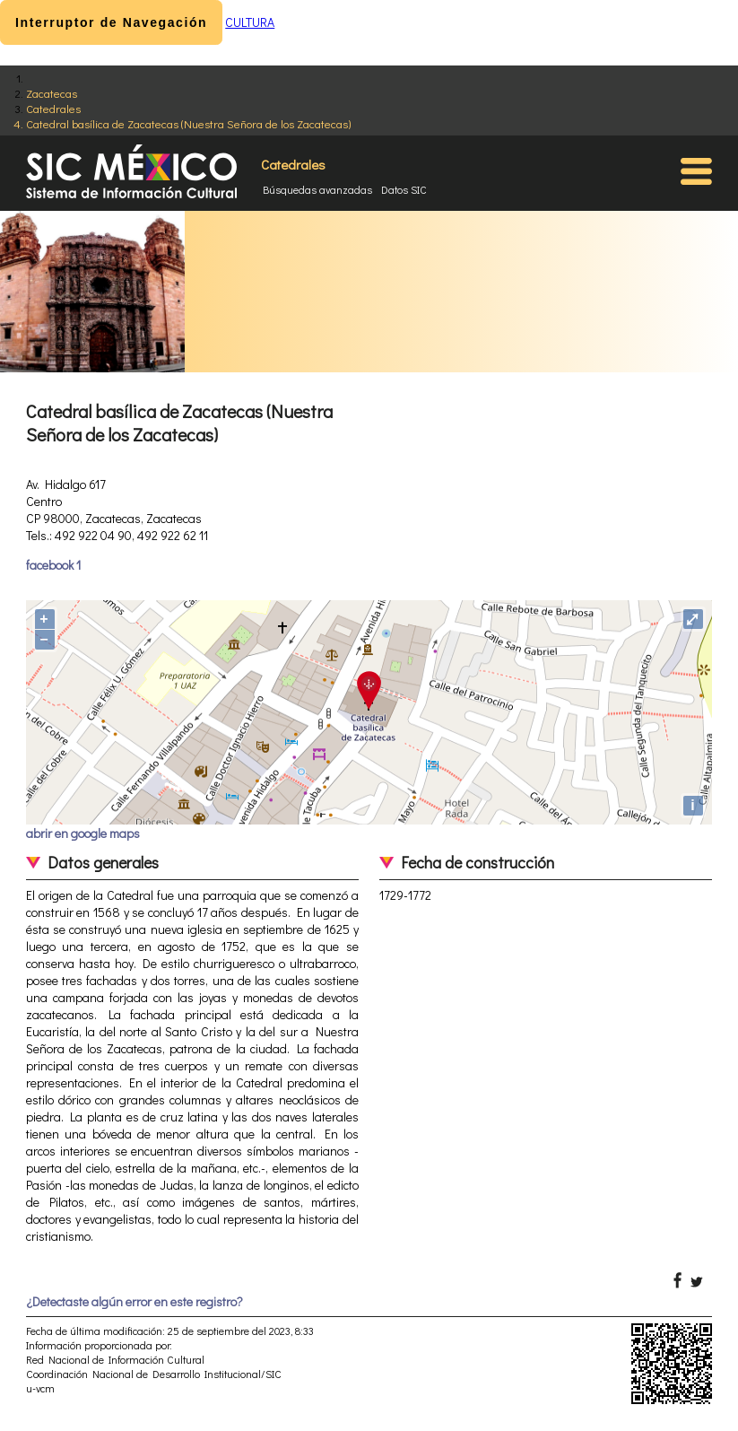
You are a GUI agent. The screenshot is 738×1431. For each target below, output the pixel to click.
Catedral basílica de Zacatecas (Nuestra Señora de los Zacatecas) (188, 123)
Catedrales (53, 108)
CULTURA (249, 22)
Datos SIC (404, 189)
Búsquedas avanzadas (317, 189)
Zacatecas (51, 92)
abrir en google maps (83, 833)
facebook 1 (53, 564)
